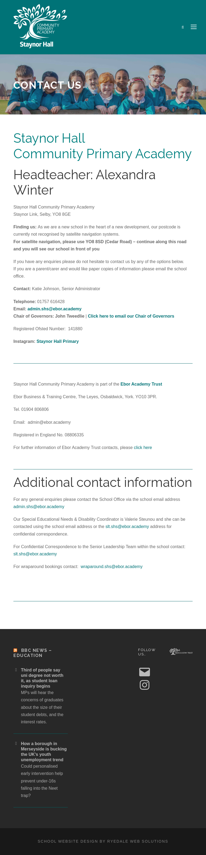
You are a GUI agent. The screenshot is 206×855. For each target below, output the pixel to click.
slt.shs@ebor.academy (127, 526)
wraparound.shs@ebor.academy (112, 566)
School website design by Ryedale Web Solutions (103, 841)
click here (143, 447)
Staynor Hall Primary (57, 341)
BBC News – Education (32, 653)
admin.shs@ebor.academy (54, 309)
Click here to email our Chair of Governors (131, 316)
